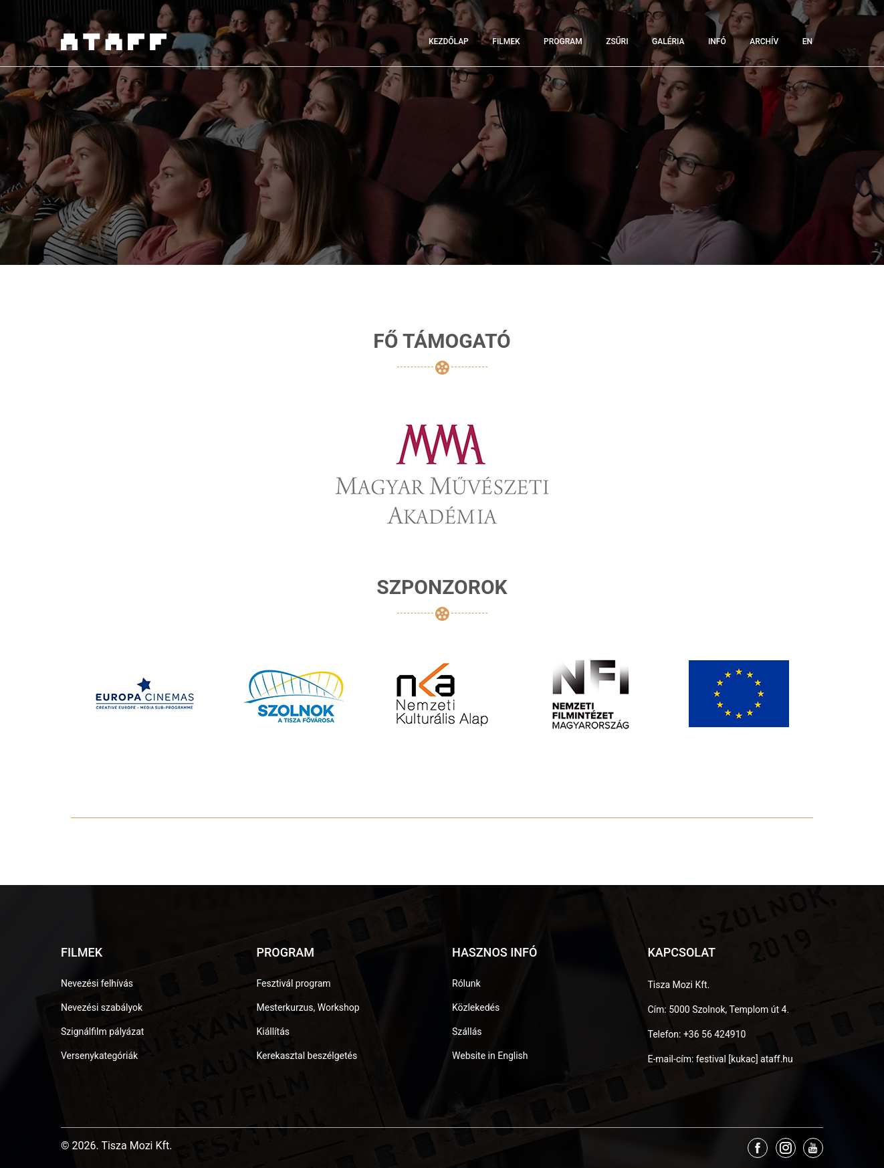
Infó (717, 41)
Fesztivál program (294, 983)
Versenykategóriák (99, 1055)
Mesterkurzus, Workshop (308, 1007)
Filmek (506, 41)
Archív (764, 41)
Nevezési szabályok (101, 1007)
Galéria (668, 41)
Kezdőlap (449, 41)
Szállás (467, 1031)
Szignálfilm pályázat (102, 1031)
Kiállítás (273, 1031)
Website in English (490, 1055)
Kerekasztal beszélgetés (307, 1055)
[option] (145, 693)
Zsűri (617, 41)
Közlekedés (476, 1007)
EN (807, 41)
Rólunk (466, 983)
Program (563, 41)
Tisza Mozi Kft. (679, 984)
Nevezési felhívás (97, 983)
